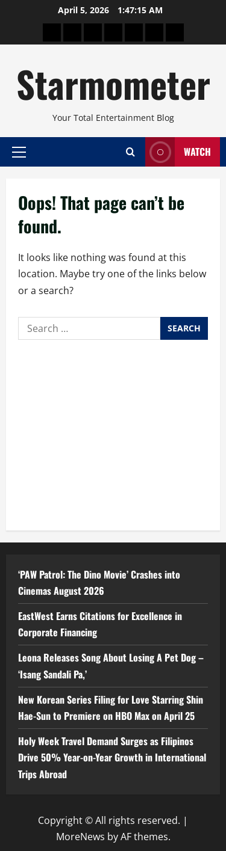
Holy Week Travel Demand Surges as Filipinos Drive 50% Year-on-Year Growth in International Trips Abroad (112, 757)
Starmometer (113, 83)
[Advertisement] (113, 432)
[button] (19, 151)
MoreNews (80, 836)
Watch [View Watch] (178, 152)
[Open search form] (130, 152)
